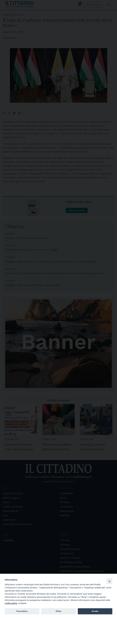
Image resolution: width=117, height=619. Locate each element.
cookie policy (11, 603)
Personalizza (22, 611)
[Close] (109, 581)
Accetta (95, 611)
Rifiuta (58, 611)
